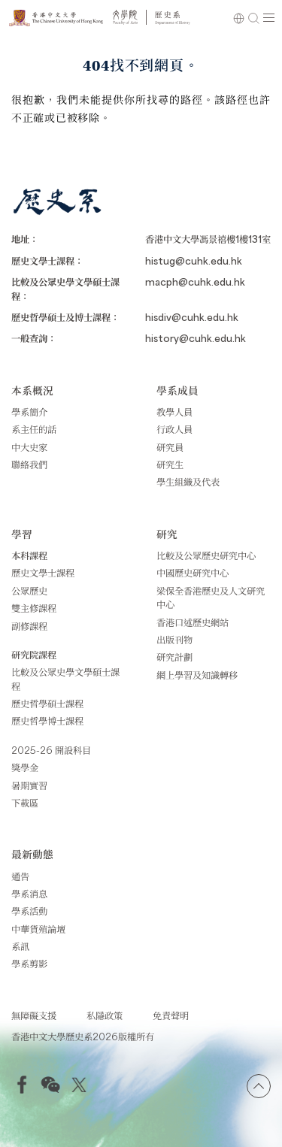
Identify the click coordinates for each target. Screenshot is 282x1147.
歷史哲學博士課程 (47, 721)
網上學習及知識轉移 (197, 675)
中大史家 (29, 447)
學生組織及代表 (188, 482)
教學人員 (174, 412)
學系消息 (29, 894)
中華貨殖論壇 (38, 929)
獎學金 (24, 767)
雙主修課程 (33, 608)
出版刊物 (174, 640)
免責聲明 (171, 1015)
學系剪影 (29, 964)
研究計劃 (174, 657)
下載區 (24, 803)
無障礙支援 (33, 1015)
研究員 (169, 447)
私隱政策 (104, 1015)
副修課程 (29, 626)
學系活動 (29, 911)
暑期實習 (29, 785)
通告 (20, 876)
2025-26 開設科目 (51, 750)
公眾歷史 (29, 591)
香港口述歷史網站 (192, 622)
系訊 (20, 946)
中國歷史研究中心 (192, 573)
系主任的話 (33, 429)
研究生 (169, 464)
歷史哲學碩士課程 (47, 704)
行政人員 (174, 429)
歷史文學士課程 (42, 573)
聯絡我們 (29, 464)
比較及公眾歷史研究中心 (206, 555)
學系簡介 (29, 412)
